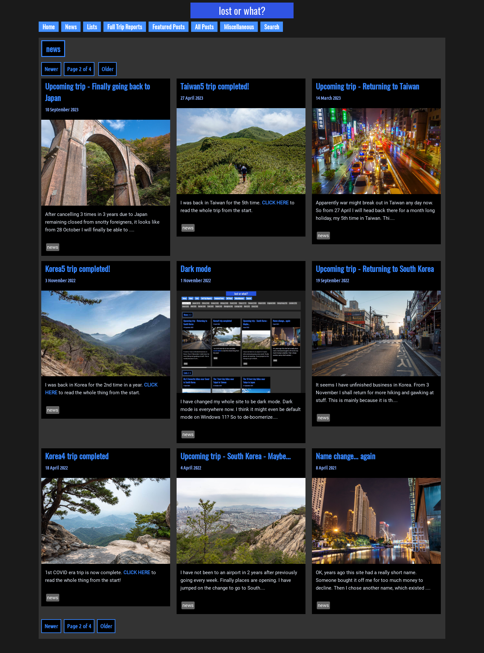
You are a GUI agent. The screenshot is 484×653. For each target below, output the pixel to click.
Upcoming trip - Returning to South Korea (375, 268)
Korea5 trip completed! (77, 268)
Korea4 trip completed (77, 456)
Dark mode (195, 268)
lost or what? (242, 10)
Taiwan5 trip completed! (214, 86)
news (52, 247)
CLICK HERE (275, 203)
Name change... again (345, 456)
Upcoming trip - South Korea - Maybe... (235, 456)
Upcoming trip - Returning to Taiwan (367, 86)
